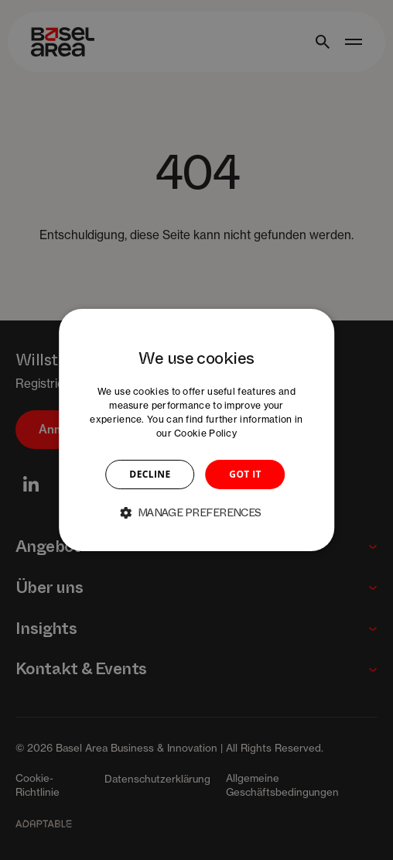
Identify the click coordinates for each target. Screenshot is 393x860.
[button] (196, 512)
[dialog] (196, 430)
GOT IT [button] (245, 474)
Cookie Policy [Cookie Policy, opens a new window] (205, 433)
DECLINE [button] (149, 474)
